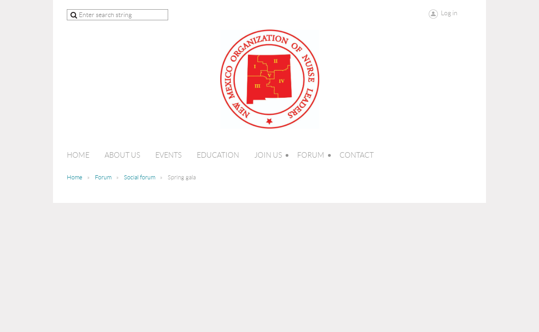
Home (74, 177)
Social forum (139, 177)
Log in (449, 13)
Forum (103, 177)
